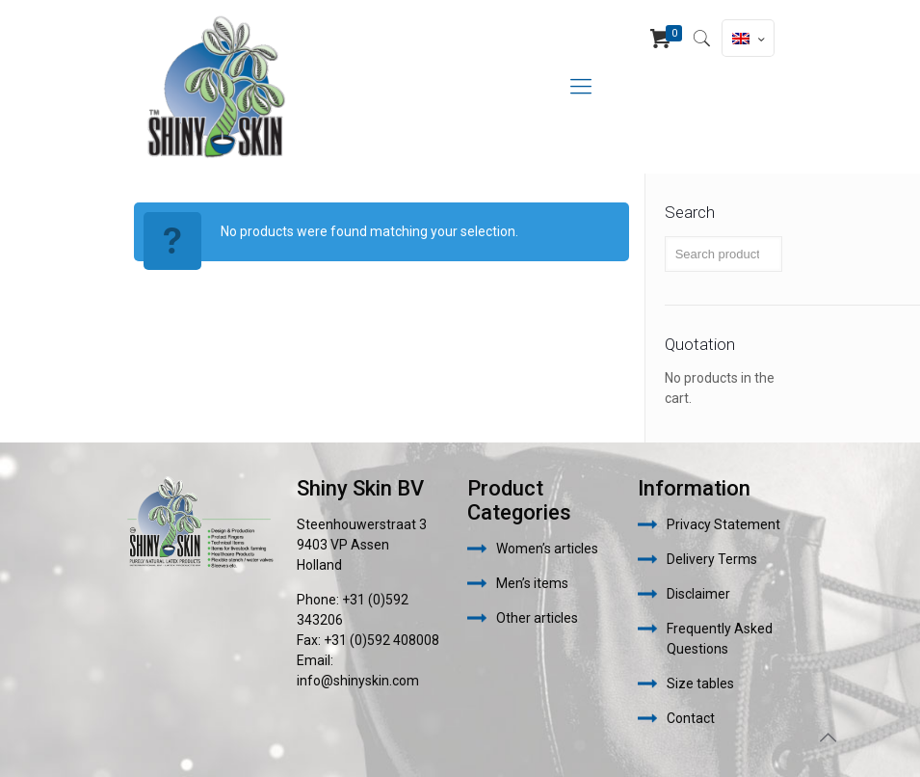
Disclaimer (698, 594)
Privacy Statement (723, 524)
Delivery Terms (712, 559)
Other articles (537, 618)
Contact (691, 718)
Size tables (700, 683)
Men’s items (532, 583)
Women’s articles (547, 548)
